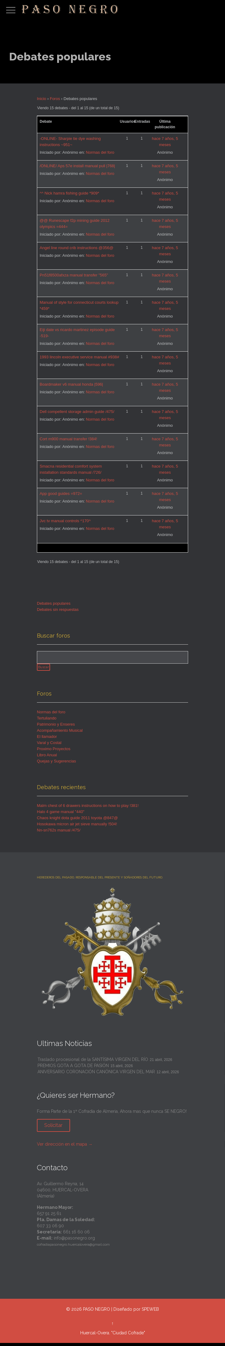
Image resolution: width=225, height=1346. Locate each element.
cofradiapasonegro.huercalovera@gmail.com (73, 1247)
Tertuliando (47, 721)
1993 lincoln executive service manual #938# (79, 357)
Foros (55, 98)
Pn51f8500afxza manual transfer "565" (74, 275)
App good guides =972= (61, 493)
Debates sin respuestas (58, 609)
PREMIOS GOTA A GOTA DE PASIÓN (73, 1068)
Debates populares (53, 603)
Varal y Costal (49, 745)
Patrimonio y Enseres (56, 727)
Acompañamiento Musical (60, 733)
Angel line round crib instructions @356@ (76, 247)
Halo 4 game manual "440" (61, 814)
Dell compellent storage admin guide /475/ (77, 411)
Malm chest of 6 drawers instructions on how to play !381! (88, 808)
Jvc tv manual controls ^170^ (65, 521)
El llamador (47, 739)
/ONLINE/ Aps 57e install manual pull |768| (77, 166)
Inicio (41, 98)
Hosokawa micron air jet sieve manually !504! (77, 826)
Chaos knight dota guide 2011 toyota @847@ (77, 820)
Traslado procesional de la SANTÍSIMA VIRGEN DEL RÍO (93, 1062)
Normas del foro (100, 152)
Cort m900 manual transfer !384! (68, 439)
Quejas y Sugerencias (56, 764)
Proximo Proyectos (53, 751)
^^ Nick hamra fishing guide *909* (69, 193)
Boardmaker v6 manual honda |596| (71, 384)
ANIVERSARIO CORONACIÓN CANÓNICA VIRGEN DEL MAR (96, 1074)
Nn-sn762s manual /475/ (59, 833)
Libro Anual (47, 757)
